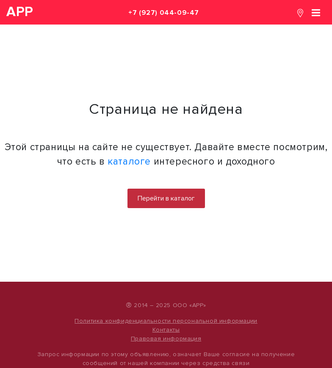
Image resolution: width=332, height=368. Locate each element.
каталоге (129, 162)
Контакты (166, 329)
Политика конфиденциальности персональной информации (166, 320)
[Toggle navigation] (316, 12)
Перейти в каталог (166, 198)
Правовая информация (166, 338)
